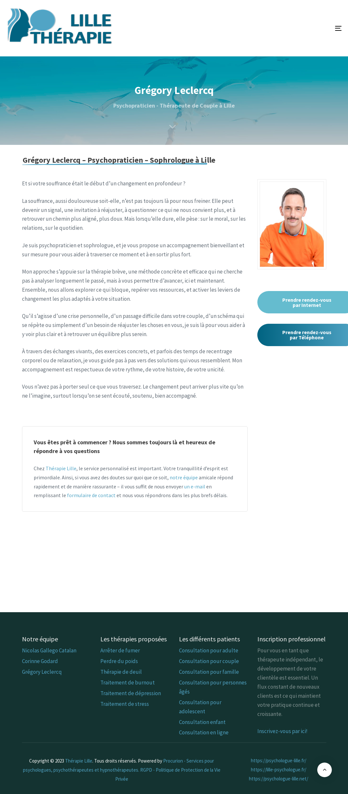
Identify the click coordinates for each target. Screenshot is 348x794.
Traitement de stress (124, 703)
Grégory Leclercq (42, 671)
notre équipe (184, 477)
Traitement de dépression (130, 693)
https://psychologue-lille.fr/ (278, 760)
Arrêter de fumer (120, 650)
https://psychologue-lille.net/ (278, 779)
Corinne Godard (40, 661)
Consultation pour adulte (208, 650)
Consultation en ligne (204, 732)
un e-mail (194, 486)
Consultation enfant (202, 722)
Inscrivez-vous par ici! (282, 731)
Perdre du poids (119, 661)
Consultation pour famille (209, 671)
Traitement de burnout (127, 682)
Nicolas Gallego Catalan (49, 650)
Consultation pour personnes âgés (213, 687)
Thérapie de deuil (121, 671)
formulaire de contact (91, 495)
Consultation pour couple (209, 661)
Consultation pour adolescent (200, 707)
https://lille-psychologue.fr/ (278, 769)
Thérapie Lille (61, 468)
